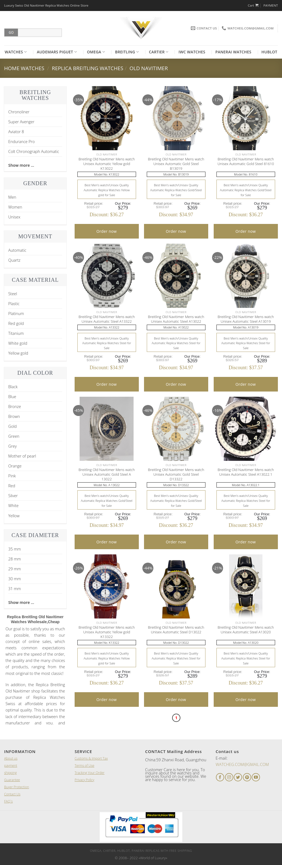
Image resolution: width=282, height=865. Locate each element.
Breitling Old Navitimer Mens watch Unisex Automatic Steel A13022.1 (246, 472)
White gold (17, 343)
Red (11, 485)
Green (13, 436)
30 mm (14, 578)
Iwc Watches (191, 51)
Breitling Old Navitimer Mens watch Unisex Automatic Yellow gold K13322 (106, 632)
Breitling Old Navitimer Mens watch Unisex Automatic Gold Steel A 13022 (106, 474)
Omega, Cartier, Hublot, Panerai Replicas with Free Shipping (141, 850)
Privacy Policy (84, 780)
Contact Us (12, 794)
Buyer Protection (16, 787)
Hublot (269, 51)
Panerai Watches (233, 51)
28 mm (14, 559)
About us (10, 758)
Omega (96, 52)
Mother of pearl (22, 456)
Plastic (14, 303)
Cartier (159, 52)
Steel (12, 293)
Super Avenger (21, 121)
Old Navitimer (148, 68)
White (13, 505)
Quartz (14, 260)
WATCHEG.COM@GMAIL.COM (242, 764)
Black (13, 386)
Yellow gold (18, 353)
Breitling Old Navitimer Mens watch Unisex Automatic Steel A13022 (176, 319)
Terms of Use (84, 765)
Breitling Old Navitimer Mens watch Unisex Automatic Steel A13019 (246, 319)
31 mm (14, 588)
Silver (13, 495)
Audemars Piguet (57, 52)
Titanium (16, 333)
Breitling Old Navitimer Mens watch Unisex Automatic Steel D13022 (176, 629)
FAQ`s (8, 801)
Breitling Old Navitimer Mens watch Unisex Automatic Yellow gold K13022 (106, 164)
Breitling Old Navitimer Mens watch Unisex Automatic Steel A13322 (106, 319)
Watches (16, 52)
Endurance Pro (21, 141)
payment (10, 765)
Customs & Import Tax (91, 758)
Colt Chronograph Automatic (33, 151)
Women (15, 207)
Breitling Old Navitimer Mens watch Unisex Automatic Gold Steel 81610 (246, 161)
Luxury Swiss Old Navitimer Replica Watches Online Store (46, 5)
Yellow (14, 515)
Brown (14, 416)
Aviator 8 (16, 131)
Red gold (16, 323)
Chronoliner (18, 111)
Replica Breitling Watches (87, 68)
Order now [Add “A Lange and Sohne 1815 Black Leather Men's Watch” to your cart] (106, 231)
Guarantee (12, 780)
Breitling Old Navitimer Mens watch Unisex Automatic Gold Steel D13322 (176, 474)
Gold (12, 426)
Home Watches (24, 68)
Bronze (14, 406)
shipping (10, 772)
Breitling (127, 52)
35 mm (14, 549)
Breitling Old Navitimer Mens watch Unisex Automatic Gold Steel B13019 (176, 164)
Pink (12, 475)
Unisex (14, 217)
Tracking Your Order (89, 772)
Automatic (17, 250)
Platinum (16, 313)
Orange (14, 466)
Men (12, 197)
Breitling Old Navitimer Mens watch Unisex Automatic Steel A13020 (246, 629)
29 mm (14, 568)
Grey (12, 446)
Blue (12, 396)
